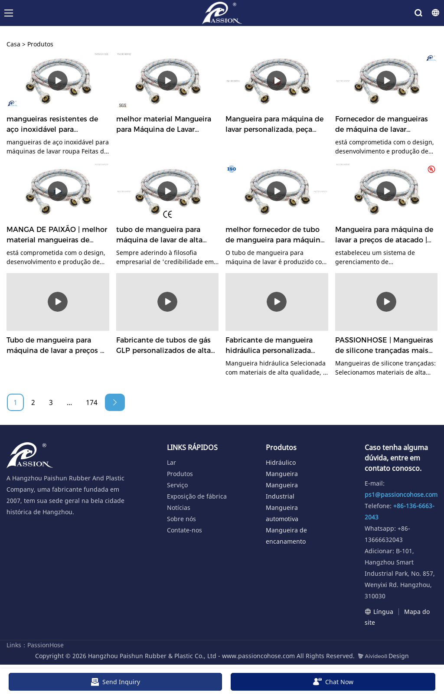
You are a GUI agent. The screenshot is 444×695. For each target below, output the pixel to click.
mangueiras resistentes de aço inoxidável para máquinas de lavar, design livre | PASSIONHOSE (52, 125)
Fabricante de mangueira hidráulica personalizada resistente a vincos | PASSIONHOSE (269, 346)
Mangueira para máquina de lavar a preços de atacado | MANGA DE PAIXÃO (384, 235)
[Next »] (115, 402)
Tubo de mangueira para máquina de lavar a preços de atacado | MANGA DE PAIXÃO (58, 346)
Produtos (40, 44)
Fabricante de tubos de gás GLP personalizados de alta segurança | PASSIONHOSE (163, 346)
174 (92, 402)
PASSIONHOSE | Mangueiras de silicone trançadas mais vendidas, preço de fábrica (384, 346)
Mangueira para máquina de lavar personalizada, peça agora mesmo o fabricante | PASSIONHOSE (274, 125)
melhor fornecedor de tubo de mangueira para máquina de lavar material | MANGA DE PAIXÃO (274, 235)
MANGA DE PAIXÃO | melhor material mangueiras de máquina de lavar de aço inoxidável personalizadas (57, 235)
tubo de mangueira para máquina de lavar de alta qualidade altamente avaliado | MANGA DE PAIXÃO (159, 235)
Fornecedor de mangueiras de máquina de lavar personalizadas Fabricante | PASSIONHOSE (382, 125)
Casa (13, 44)
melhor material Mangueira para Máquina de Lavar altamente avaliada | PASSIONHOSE (163, 125)
